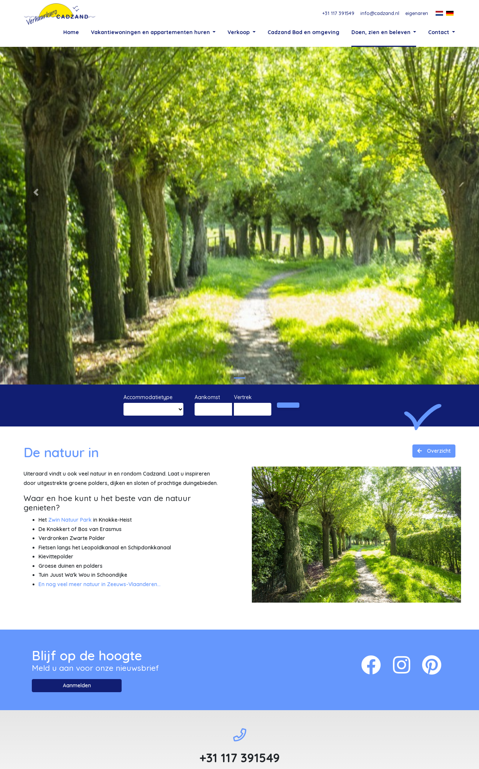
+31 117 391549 (338, 13)
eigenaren (416, 13)
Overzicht (438, 492)
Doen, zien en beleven (381, 31)
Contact (439, 31)
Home (71, 31)
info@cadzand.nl (379, 13)
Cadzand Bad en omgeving (303, 31)
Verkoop (239, 31)
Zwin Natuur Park (70, 561)
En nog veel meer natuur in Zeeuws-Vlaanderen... (100, 625)
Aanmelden (77, 726)
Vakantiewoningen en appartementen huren (151, 31)
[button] (36, 233)
